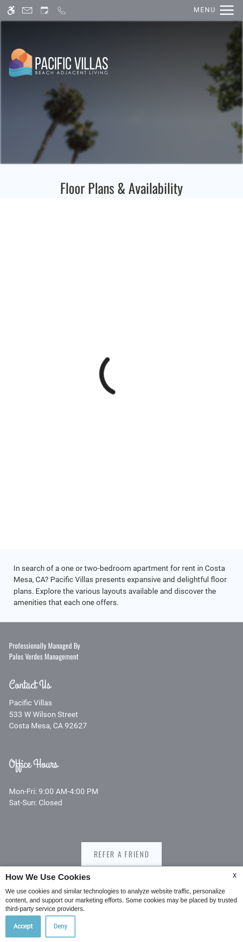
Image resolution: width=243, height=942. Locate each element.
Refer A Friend (122, 854)
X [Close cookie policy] (235, 875)
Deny (60, 926)
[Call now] (61, 10)
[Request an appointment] (44, 10)
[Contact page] (27, 10)
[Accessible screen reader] (11, 10)
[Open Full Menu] (211, 10)
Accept (23, 926)
